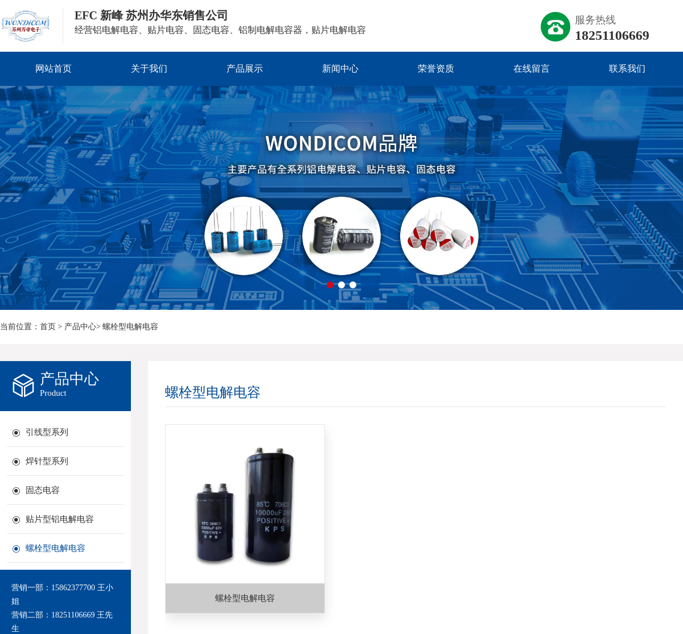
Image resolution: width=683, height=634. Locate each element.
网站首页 (53, 68)
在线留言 (531, 68)
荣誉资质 (436, 68)
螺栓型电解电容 (130, 326)
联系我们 (627, 68)
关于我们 (149, 68)
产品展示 (245, 68)
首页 (48, 326)
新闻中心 (340, 68)
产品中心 (80, 326)
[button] (330, 284)
